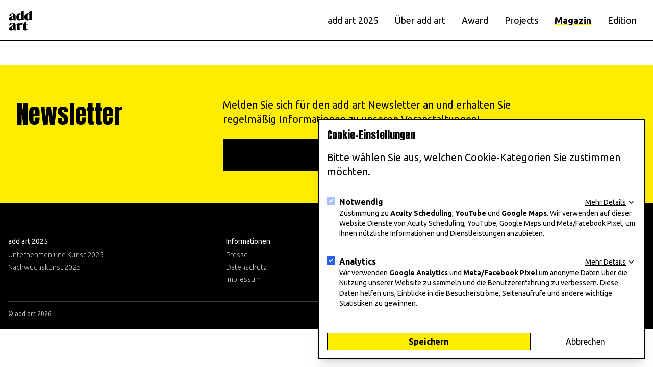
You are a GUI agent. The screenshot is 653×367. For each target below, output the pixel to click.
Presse (237, 255)
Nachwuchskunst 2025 (44, 267)
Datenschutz (246, 267)
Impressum (243, 279)
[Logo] (20, 20)
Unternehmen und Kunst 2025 (56, 255)
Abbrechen (585, 341)
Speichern (428, 341)
